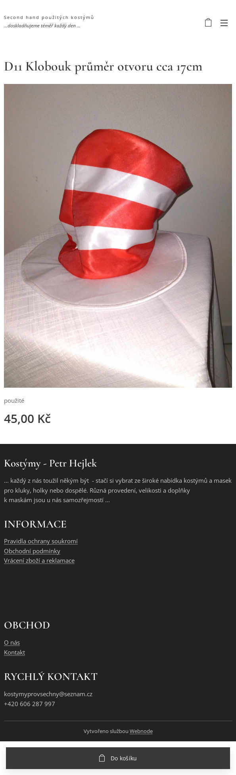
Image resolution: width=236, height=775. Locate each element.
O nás (12, 642)
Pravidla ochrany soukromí (41, 541)
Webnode (141, 731)
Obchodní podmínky (32, 551)
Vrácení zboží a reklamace (39, 561)
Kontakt (14, 652)
